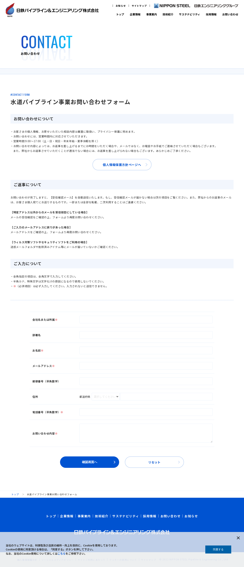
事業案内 (151, 14)
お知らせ (121, 5)
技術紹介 (168, 14)
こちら (62, 553)
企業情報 (135, 14)
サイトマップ (139, 5)
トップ (120, 14)
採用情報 (211, 14)
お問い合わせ (230, 14)
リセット (154, 462)
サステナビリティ (189, 14)
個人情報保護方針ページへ (122, 164)
